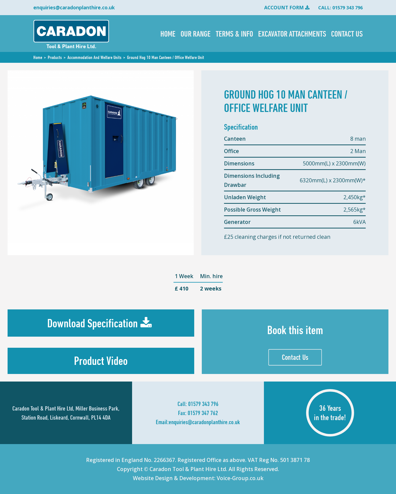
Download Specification (92, 323)
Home (168, 33)
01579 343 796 (203, 403)
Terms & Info (234, 33)
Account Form (284, 7)
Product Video (101, 360)
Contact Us (347, 33)
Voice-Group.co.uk (240, 478)
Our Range (196, 33)
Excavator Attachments (292, 33)
